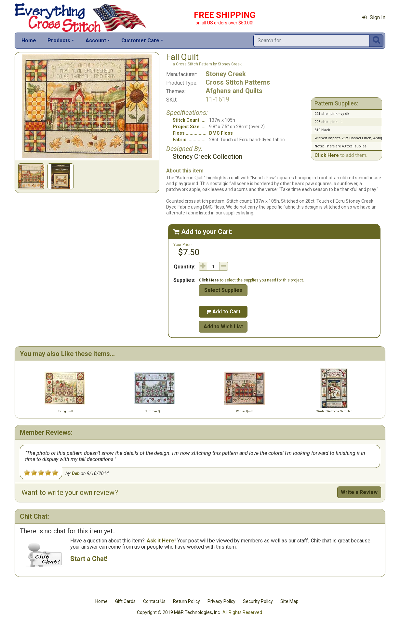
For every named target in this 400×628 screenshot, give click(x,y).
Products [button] (58, 40)
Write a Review (359, 492)
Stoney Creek (226, 74)
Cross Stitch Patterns (238, 82)
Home (28, 40)
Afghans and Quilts (234, 91)
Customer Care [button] (140, 40)
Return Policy (186, 601)
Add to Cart (223, 311)
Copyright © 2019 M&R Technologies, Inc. (179, 612)
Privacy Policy (221, 601)
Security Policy (258, 601)
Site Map (289, 601)
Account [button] (96, 40)
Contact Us (154, 601)
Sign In (373, 17)
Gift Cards (125, 601)
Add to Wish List (223, 326)
